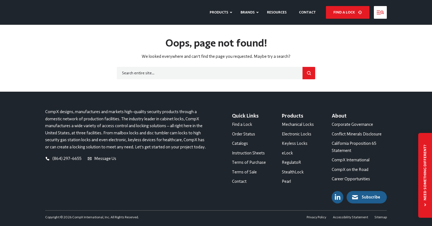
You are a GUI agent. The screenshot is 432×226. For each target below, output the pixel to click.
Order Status (243, 134)
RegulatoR (291, 162)
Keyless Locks (294, 143)
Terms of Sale (244, 172)
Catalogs (240, 143)
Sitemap (380, 217)
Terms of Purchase (249, 162)
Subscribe (366, 197)
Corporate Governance (352, 124)
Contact (307, 12)
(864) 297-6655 (63, 158)
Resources (277, 12)
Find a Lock (242, 124)
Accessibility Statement (350, 217)
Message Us (102, 158)
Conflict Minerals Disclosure (357, 134)
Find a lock (347, 12)
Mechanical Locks (298, 124)
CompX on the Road (350, 169)
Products (219, 12)
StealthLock (293, 172)
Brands (248, 12)
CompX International (350, 160)
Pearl (286, 181)
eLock (287, 153)
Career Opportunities (351, 179)
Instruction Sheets (248, 153)
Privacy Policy (316, 217)
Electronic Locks (296, 134)
